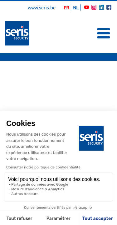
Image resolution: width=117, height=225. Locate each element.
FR (66, 7)
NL (76, 7)
